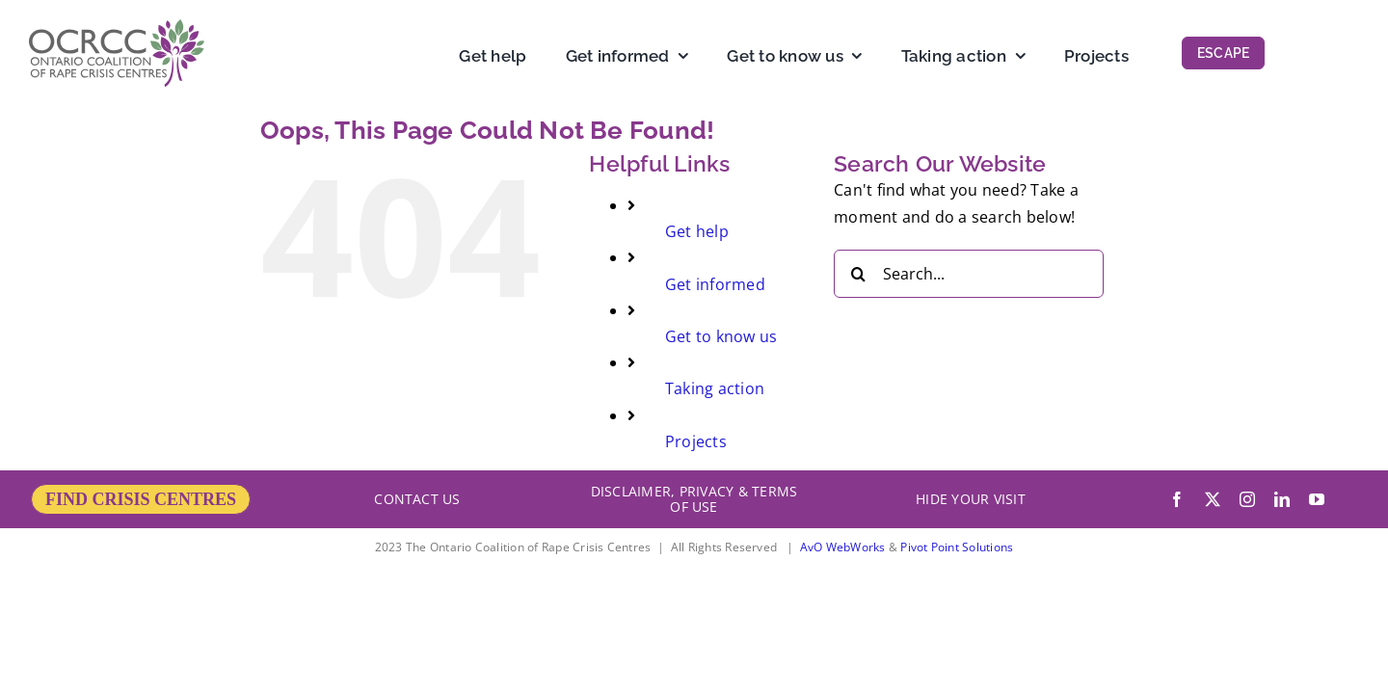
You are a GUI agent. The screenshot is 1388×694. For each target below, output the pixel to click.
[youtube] (1316, 499)
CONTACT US (417, 499)
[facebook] (1177, 499)
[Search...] (969, 274)
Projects (696, 441)
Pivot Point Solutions (956, 547)
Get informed (715, 284)
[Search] (858, 274)
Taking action (714, 388)
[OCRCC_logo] (116, 27)
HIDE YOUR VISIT (971, 499)
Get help (697, 231)
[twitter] (1212, 499)
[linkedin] (1282, 499)
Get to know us (721, 336)
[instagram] (1247, 499)
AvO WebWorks (843, 547)
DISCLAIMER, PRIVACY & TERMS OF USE (694, 499)
